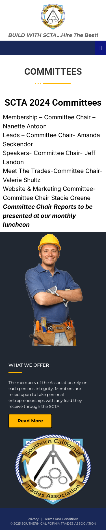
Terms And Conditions (61, 519)
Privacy (33, 519)
